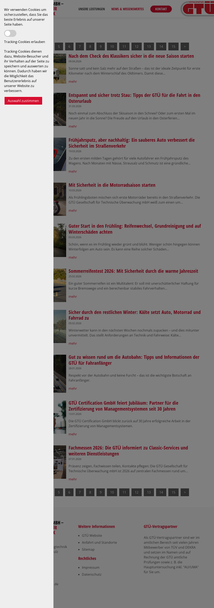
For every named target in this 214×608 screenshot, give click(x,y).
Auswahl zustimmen (23, 101)
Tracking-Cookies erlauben (24, 42)
